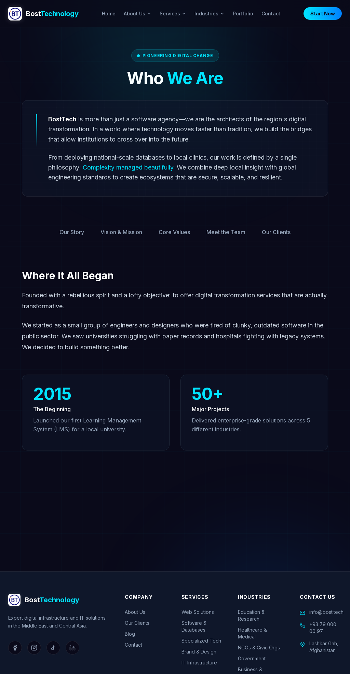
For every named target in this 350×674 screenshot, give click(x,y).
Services (173, 13)
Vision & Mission (121, 232)
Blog (130, 634)
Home (109, 13)
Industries (209, 13)
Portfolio (243, 13)
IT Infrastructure (199, 662)
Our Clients (276, 232)
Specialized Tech (201, 641)
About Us (137, 13)
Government (252, 658)
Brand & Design (198, 652)
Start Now (322, 13)
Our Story (71, 232)
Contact (270, 13)
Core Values (174, 232)
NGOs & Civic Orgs (259, 647)
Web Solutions (197, 612)
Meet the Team (225, 232)
